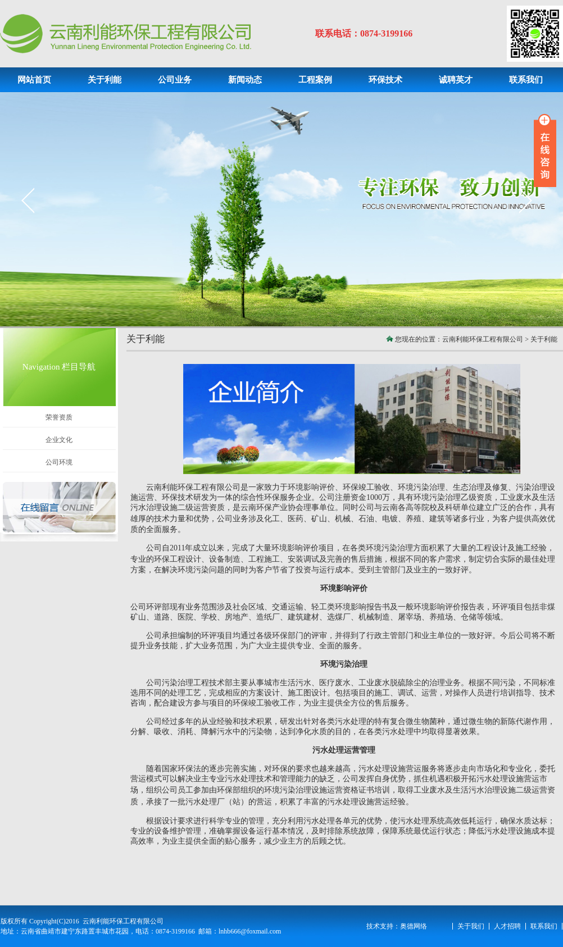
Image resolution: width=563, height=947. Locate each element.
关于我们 (470, 926)
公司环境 (59, 462)
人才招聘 (507, 926)
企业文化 (59, 440)
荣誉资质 (59, 417)
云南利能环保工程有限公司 (482, 339)
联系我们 (543, 926)
